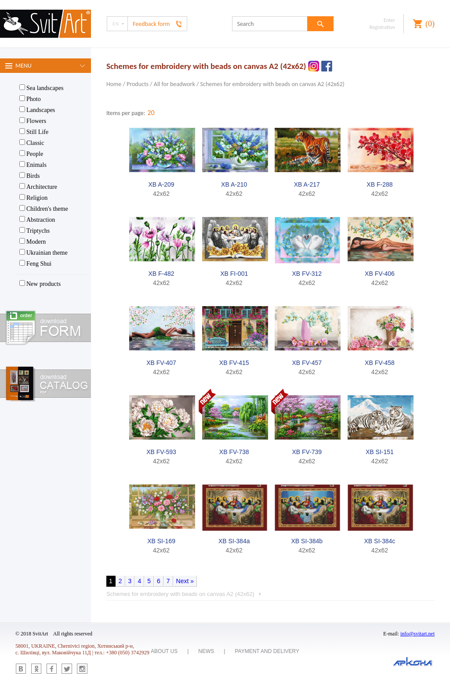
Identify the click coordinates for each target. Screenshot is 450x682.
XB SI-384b (307, 541)
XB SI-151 (380, 451)
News (206, 651)
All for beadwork (174, 84)
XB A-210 (234, 184)
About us (164, 651)
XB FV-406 (380, 273)
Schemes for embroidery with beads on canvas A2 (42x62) (272, 84)
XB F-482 (161, 273)
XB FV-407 (161, 362)
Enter (389, 20)
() (430, 23)
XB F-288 (379, 184)
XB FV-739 (307, 451)
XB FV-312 (307, 273)
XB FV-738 (234, 451)
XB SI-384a (234, 541)
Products (138, 84)
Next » (185, 581)
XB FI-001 (234, 273)
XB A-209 (161, 184)
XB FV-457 (307, 362)
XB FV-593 (161, 451)
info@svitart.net (417, 634)
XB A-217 (307, 184)
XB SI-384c (380, 541)
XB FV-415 (234, 362)
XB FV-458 (380, 362)
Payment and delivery (267, 651)
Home (113, 84)
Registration (382, 27)
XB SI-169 (161, 541)
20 (150, 112)
